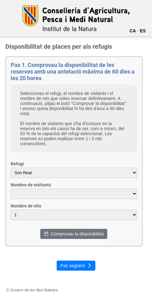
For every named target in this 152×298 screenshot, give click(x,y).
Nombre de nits (26, 205)
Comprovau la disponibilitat (74, 233)
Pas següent (76, 265)
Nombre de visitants (31, 184)
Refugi (17, 163)
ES (143, 30)
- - (74, 215)
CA (133, 30)
